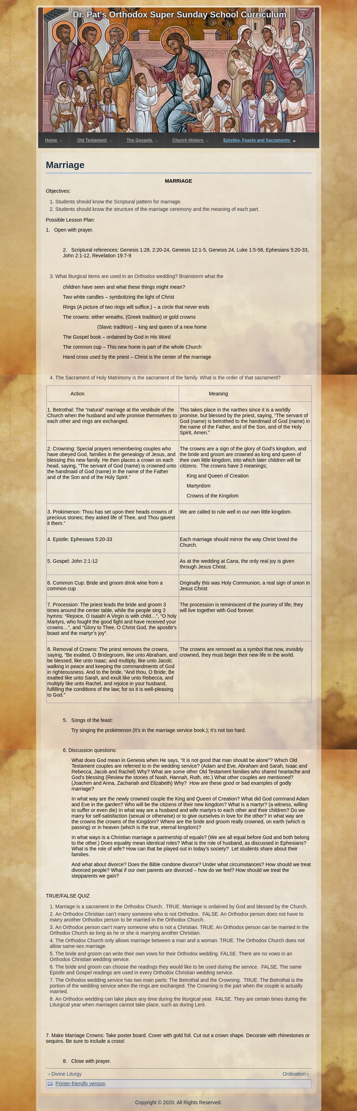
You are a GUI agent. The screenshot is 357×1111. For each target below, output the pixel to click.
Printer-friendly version (81, 1083)
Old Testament (94, 140)
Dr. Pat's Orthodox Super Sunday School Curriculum (179, 14)
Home (54, 140)
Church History (190, 140)
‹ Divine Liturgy (65, 1074)
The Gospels (142, 140)
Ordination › (295, 1074)
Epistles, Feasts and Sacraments (259, 140)
